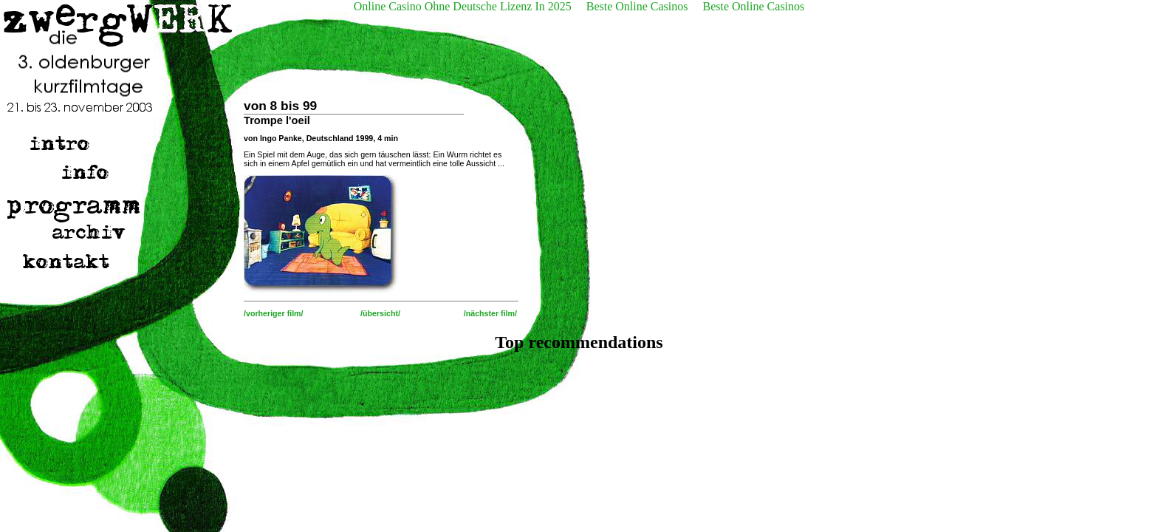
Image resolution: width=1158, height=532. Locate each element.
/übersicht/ (380, 313)
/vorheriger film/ (274, 313)
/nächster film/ (490, 313)
